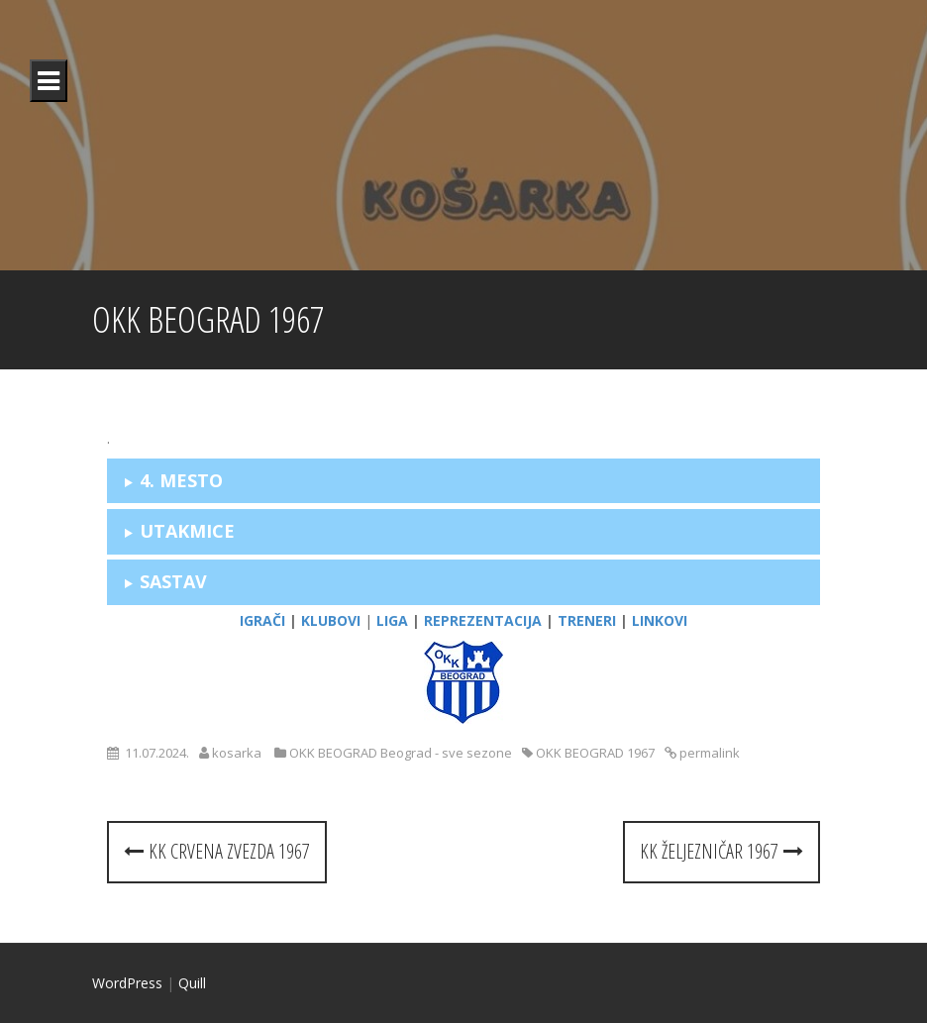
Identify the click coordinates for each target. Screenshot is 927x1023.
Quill (192, 982)
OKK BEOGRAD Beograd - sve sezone (400, 753)
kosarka (236, 753)
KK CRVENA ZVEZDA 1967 (217, 851)
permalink (708, 753)
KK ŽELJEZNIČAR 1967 (721, 851)
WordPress (127, 982)
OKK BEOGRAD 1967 (595, 753)
